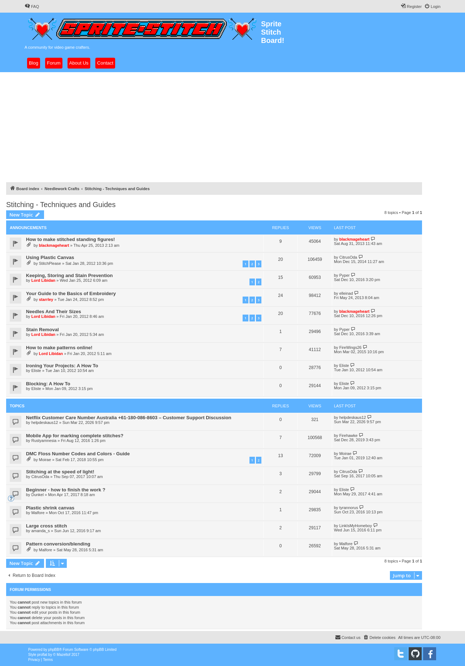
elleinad (346, 293)
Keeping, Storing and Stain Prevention (69, 275)
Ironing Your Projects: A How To (62, 365)
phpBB (53, 650)
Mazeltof (63, 655)
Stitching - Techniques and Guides (61, 205)
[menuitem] (32, 6)
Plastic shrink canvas (50, 508)
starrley (46, 299)
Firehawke (348, 435)
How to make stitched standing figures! (70, 239)
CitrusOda (348, 257)
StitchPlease (50, 263)
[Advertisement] (232, 126)
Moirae (45, 459)
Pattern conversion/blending (58, 544)
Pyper (344, 275)
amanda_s (40, 531)
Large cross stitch (46, 526)
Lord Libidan (43, 280)
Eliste (36, 370)
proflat (42, 655)
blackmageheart (54, 245)
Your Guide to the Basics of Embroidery (71, 293)
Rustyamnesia (44, 440)
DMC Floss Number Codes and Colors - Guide (78, 453)
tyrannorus (348, 507)
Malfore (38, 513)
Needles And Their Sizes (53, 311)
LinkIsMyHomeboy (355, 525)
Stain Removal (42, 329)
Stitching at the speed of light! (60, 471)
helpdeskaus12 (44, 422)
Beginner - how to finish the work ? (65, 489)
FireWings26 (350, 347)
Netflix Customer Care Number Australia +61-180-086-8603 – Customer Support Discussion (128, 417)
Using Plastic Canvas (50, 257)
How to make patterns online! (59, 347)
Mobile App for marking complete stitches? (74, 435)
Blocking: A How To (48, 383)
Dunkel (37, 494)
